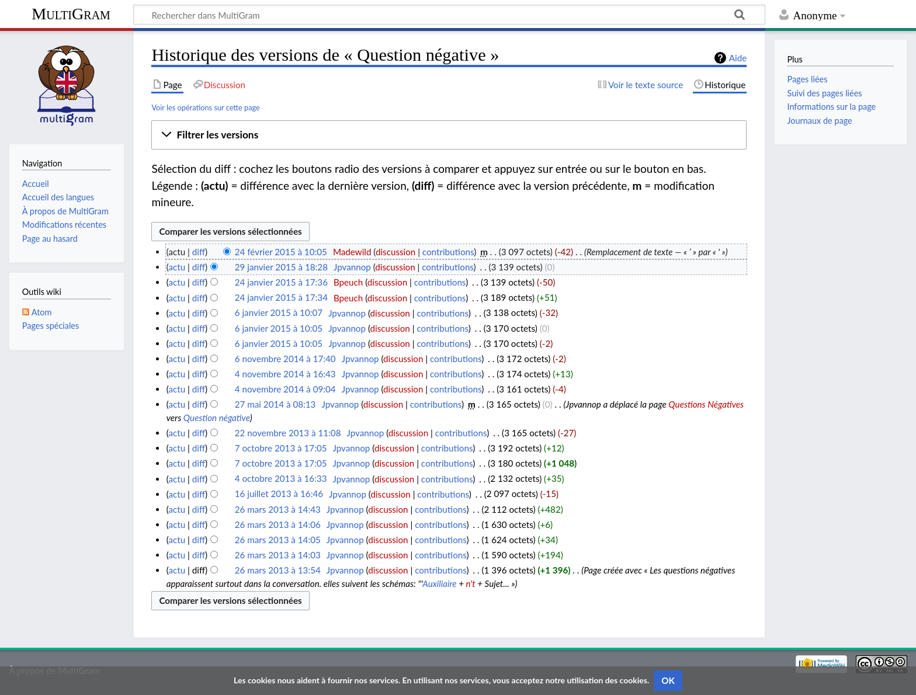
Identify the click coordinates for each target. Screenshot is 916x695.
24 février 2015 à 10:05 (281, 251)
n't (471, 583)
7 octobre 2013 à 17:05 (281, 448)
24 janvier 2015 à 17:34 (281, 298)
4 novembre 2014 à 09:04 (285, 389)
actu (176, 267)
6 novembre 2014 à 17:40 (285, 358)
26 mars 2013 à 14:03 (278, 555)
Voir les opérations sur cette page (205, 107)
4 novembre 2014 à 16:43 (285, 374)
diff (198, 251)
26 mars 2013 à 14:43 (278, 509)
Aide (738, 58)
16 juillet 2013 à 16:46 (279, 494)
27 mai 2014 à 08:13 (275, 404)
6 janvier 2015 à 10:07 (278, 313)
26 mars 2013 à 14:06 (278, 524)
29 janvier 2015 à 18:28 (281, 267)
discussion (395, 251)
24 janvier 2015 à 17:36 (281, 282)
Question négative (216, 417)
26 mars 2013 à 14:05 (278, 539)
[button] (449, 135)
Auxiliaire (439, 583)
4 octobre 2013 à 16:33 (281, 479)
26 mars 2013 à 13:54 (278, 570)
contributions (448, 251)
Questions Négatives (706, 404)
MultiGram (71, 14)
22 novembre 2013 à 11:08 (288, 433)
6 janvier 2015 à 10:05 (278, 328)
